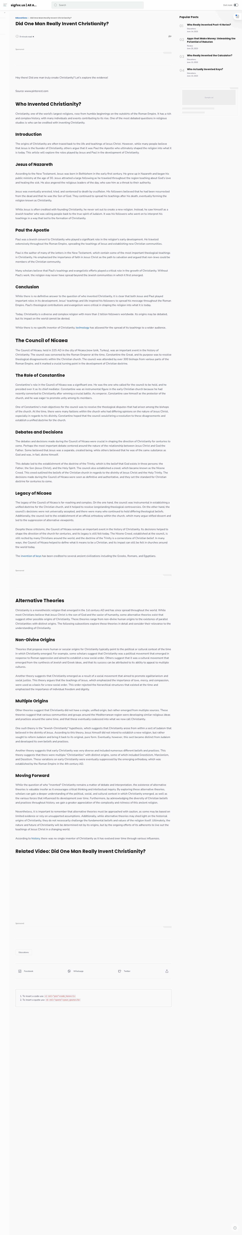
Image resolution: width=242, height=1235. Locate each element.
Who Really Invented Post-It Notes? (207, 24)
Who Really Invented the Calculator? (208, 55)
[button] (56, 5)
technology (121, 366)
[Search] (98, 5)
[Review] (189, 46)
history (75, 970)
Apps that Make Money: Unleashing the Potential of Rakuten (209, 40)
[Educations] (63, 1094)
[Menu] (6, 5)
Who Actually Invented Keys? (203, 69)
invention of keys (70, 639)
